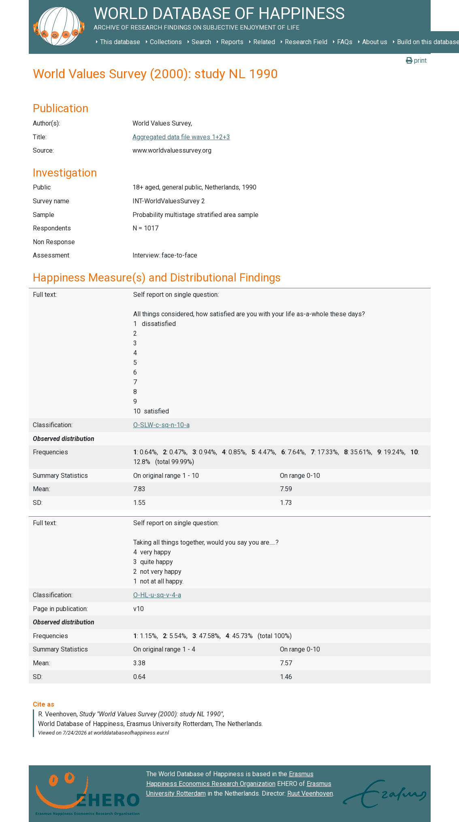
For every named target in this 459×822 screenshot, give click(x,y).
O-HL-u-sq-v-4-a (157, 595)
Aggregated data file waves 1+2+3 (181, 137)
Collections (166, 42)
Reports (232, 42)
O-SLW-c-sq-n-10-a (161, 425)
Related (264, 42)
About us (374, 42)
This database (120, 42)
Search (201, 42)
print (416, 60)
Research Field (306, 42)
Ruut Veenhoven (310, 793)
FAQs (344, 42)
